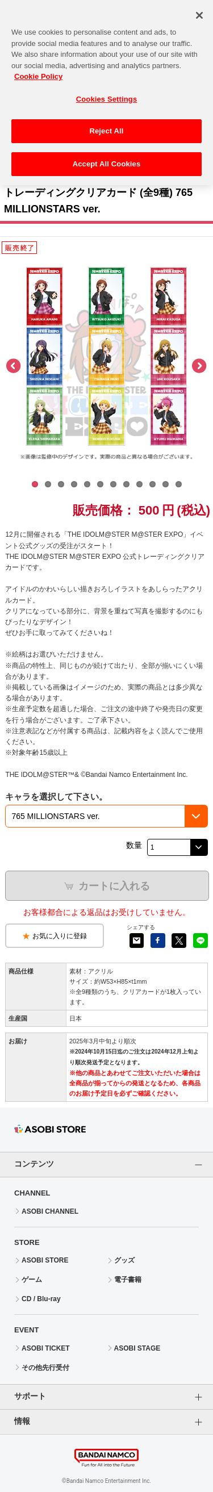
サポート (30, 1396)
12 (179, 484)
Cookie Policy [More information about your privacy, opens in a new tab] (38, 70)
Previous (14, 366)
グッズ (124, 1260)
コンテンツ (34, 1163)
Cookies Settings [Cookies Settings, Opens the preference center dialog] (106, 93)
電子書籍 (127, 1280)
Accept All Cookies (107, 157)
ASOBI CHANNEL (50, 1211)
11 (165, 484)
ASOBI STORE (45, 1260)
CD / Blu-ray (41, 1299)
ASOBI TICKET (46, 1348)
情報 (22, 1421)
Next (198, 366)
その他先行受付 (45, 1368)
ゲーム (32, 1280)
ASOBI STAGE (137, 1348)
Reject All (106, 125)
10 (152, 484)
